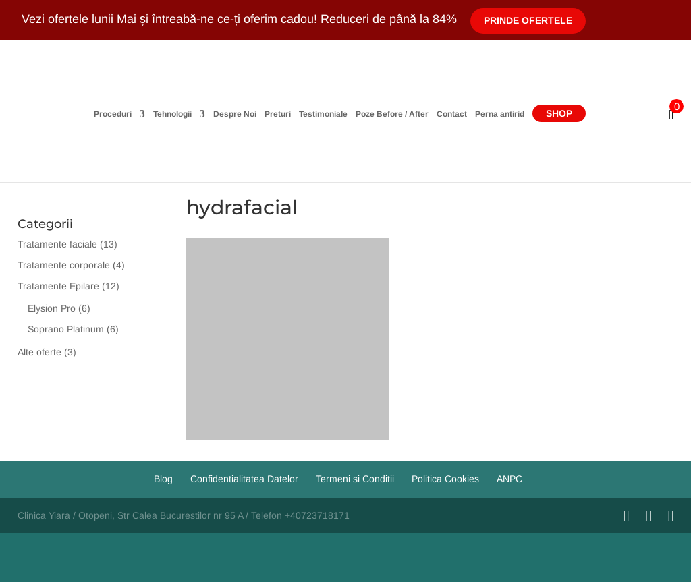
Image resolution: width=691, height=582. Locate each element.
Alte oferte (39, 352)
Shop (559, 113)
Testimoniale (323, 114)
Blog (163, 478)
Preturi (278, 114)
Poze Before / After (392, 114)
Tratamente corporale (64, 265)
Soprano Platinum (66, 329)
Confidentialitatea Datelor (244, 478)
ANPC (509, 478)
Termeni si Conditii (355, 478)
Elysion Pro (52, 308)
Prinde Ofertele (528, 20)
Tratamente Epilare (58, 286)
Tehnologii (172, 114)
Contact (452, 114)
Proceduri (113, 114)
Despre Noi (234, 114)
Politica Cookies (445, 478)
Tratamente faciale (57, 244)
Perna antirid (499, 114)
